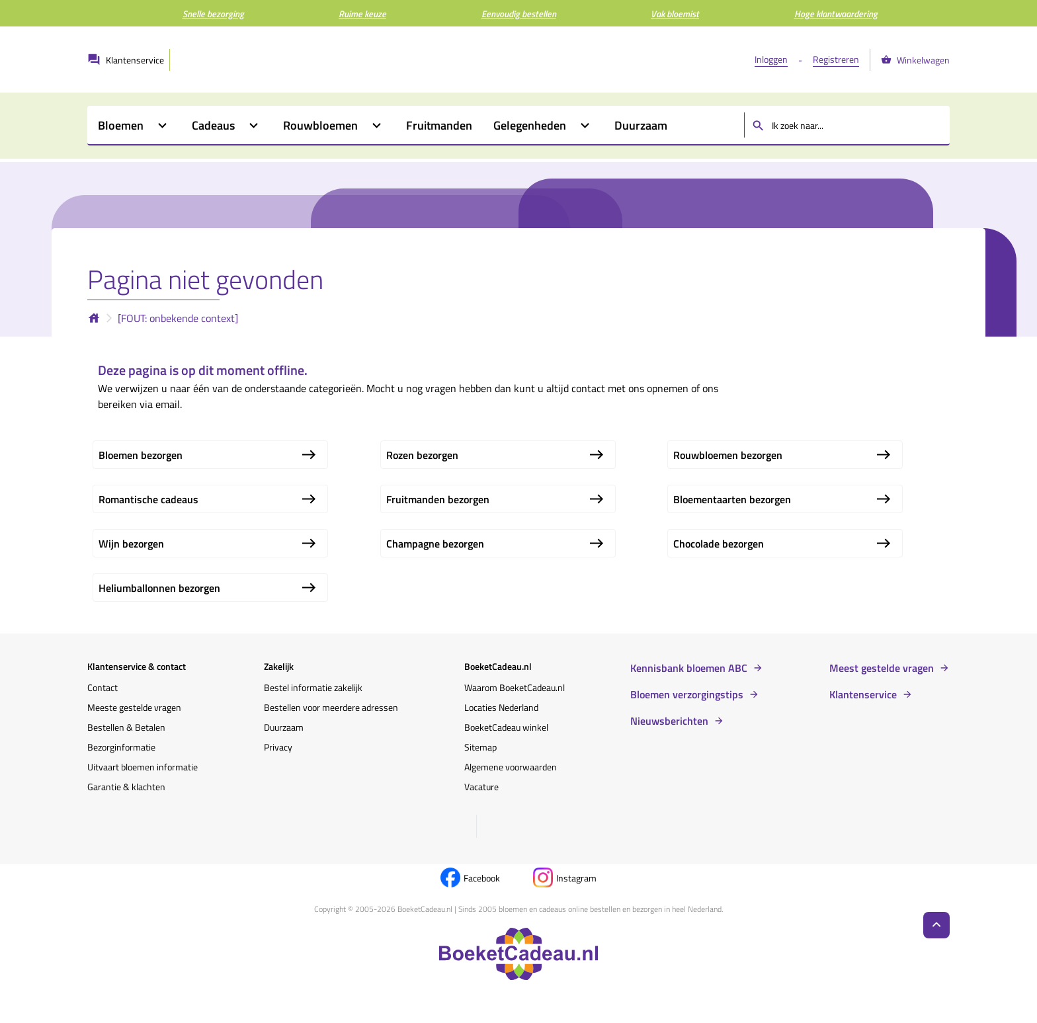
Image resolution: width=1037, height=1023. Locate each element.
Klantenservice (863, 694)
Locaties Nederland (501, 707)
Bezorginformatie (121, 747)
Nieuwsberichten (669, 721)
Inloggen (771, 59)
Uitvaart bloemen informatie (142, 767)
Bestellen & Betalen (126, 727)
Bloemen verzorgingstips (686, 694)
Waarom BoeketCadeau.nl (514, 687)
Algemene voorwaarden (510, 767)
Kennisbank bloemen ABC (688, 668)
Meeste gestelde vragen (134, 707)
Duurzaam (284, 727)
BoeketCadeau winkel (506, 727)
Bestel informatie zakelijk (313, 687)
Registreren (836, 59)
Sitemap (480, 747)
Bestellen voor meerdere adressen (331, 707)
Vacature (481, 787)
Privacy (278, 747)
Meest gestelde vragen (881, 668)
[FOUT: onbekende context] (178, 318)
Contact (102, 687)
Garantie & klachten (126, 787)
